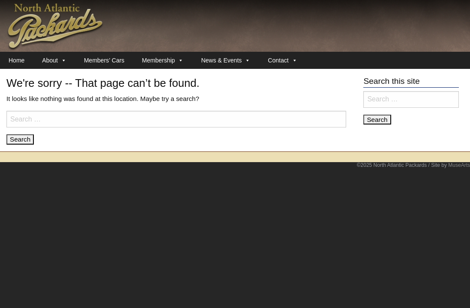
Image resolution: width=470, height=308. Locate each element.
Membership (162, 60)
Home (16, 60)
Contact (282, 60)
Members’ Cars (104, 60)
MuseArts (459, 165)
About (54, 60)
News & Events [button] (225, 60)
